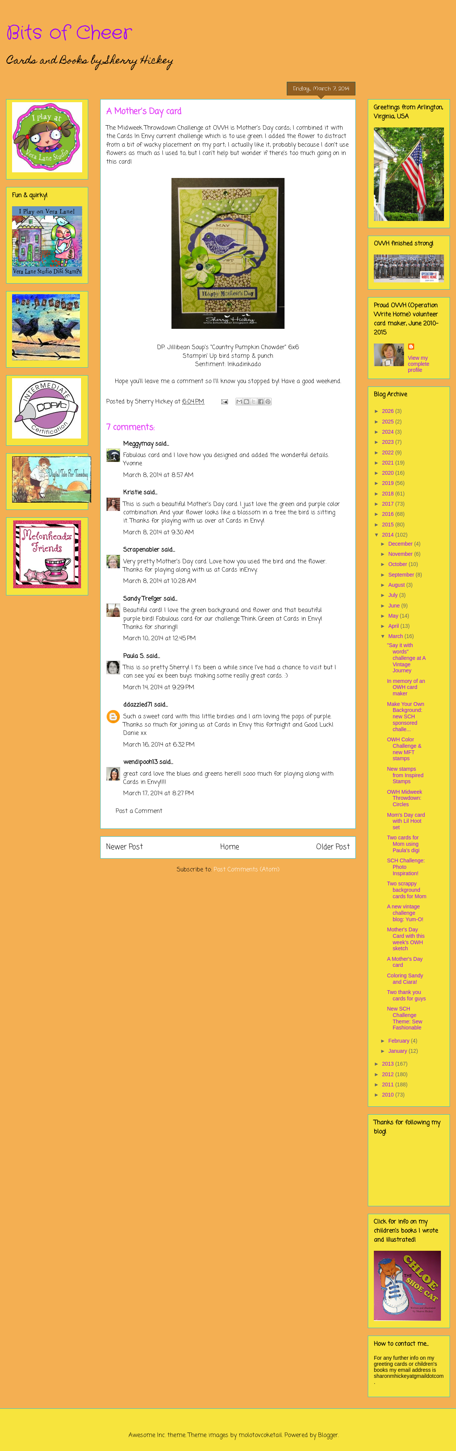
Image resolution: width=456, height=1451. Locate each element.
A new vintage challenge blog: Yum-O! (405, 912)
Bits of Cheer (69, 33)
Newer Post (124, 847)
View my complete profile (419, 364)
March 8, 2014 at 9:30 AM (158, 532)
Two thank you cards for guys (406, 995)
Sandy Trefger (142, 599)
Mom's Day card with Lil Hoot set (406, 821)
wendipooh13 (140, 762)
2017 (388, 504)
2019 (388, 483)
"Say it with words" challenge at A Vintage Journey (406, 657)
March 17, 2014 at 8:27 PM (158, 793)
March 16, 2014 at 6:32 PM (159, 745)
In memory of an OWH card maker (406, 687)
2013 (388, 1064)
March (396, 636)
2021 (388, 463)
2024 (388, 432)
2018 (388, 494)
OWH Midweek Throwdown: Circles (404, 798)
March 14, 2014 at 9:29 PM (158, 687)
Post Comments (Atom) (247, 869)
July (393, 595)
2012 (388, 1074)
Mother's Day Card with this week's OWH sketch (406, 938)
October (398, 564)
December (401, 544)
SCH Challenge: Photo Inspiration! (406, 866)
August (397, 585)
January (398, 1051)
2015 (388, 525)
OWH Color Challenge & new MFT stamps (404, 748)
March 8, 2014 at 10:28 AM (159, 581)
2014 (388, 535)
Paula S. (133, 656)
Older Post (333, 847)
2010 (388, 1095)
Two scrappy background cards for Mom (406, 889)
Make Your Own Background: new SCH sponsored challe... (405, 716)
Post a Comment (139, 811)
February (399, 1041)
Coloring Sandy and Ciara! (405, 978)
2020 (388, 473)
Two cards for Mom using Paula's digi (403, 843)
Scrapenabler (141, 550)
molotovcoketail (260, 1435)
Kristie (132, 492)
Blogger (328, 1435)
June (394, 606)
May (393, 616)
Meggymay (138, 444)
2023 (388, 442)
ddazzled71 (137, 705)
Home (229, 847)
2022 (388, 452)
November (401, 554)
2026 (388, 411)
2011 (388, 1084)
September (401, 575)
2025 (388, 422)
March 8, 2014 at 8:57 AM (158, 475)
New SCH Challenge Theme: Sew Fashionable (404, 1018)
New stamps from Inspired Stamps (405, 775)
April (394, 626)
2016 (388, 514)
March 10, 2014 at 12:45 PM (159, 638)
